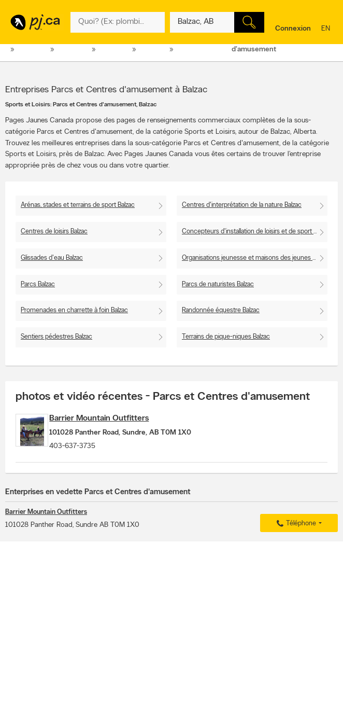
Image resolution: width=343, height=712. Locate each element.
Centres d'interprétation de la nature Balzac (242, 205)
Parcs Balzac (38, 284)
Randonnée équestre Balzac (221, 310)
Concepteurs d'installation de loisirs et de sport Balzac (254, 231)
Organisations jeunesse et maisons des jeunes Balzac (254, 258)
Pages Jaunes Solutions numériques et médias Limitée (138, 698)
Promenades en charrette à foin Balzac (74, 310)
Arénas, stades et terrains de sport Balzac (78, 205)
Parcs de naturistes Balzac (218, 284)
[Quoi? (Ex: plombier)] (117, 22)
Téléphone (295, 532)
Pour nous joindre (312, 573)
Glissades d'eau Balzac (52, 258)
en (327, 29)
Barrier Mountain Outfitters (122, 418)
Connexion (293, 29)
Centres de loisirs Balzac (54, 231)
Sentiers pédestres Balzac (56, 336)
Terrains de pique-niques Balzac (226, 336)
